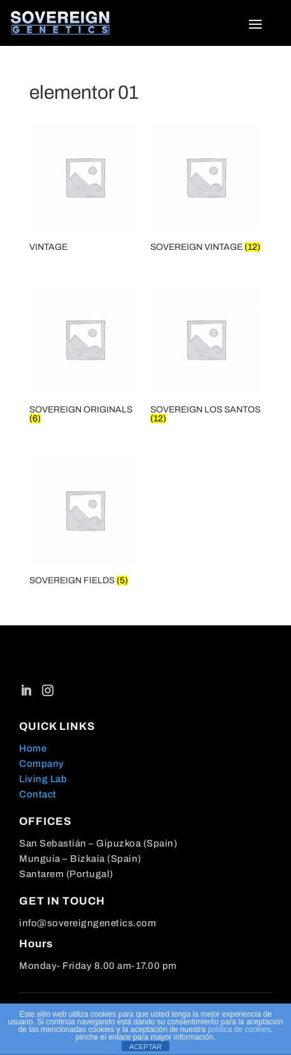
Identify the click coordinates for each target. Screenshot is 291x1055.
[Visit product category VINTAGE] (85, 188)
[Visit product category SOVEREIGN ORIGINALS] (85, 355)
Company (41, 764)
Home (32, 748)
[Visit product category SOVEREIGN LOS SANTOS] (206, 355)
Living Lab (43, 779)
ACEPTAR (145, 1047)
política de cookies (239, 1029)
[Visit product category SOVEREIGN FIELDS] (85, 521)
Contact (38, 794)
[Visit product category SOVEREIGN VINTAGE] (206, 188)
